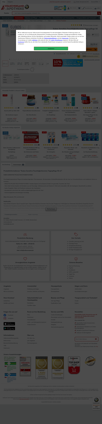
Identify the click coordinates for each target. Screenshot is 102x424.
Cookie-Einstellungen (56, 40)
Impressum (65, 38)
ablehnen (35, 40)
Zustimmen (21, 42)
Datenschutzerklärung (50, 38)
